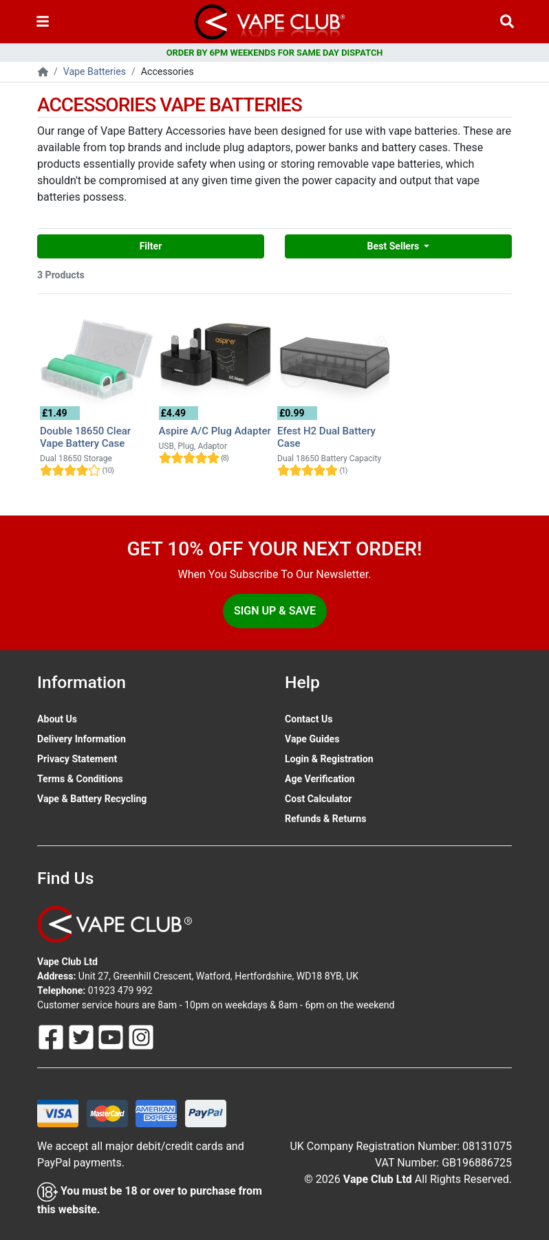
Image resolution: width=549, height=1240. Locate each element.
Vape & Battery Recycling (92, 798)
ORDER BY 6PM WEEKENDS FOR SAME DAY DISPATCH (274, 52)
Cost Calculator (318, 798)
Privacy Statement (77, 758)
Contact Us (308, 718)
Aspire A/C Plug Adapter (215, 431)
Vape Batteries (94, 71)
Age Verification (320, 778)
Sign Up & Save (275, 610)
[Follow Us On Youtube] (112, 1036)
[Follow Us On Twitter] (82, 1036)
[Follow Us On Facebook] (52, 1036)
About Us (57, 718)
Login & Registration (329, 758)
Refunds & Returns (325, 818)
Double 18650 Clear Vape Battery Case (85, 437)
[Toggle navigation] (42, 21)
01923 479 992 (120, 990)
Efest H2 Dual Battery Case (326, 437)
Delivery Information (81, 738)
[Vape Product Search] (507, 21)
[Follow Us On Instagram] (141, 1036)
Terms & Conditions (80, 778)
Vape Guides (312, 738)
